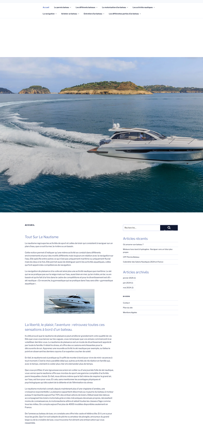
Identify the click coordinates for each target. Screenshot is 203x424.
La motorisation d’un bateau (115, 7)
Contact (126, 300)
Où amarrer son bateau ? (133, 244)
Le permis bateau (62, 7)
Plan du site (127, 305)
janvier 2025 (128, 275)
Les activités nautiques (144, 7)
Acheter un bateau (70, 14)
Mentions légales (130, 310)
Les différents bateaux (87, 7)
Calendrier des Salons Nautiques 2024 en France (143, 259)
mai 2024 (126, 285)
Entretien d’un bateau (94, 14)
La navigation (50, 14)
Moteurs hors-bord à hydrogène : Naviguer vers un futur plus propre (150, 249)
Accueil (46, 7)
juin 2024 (126, 280)
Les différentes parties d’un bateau (125, 14)
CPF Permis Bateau (131, 254)
